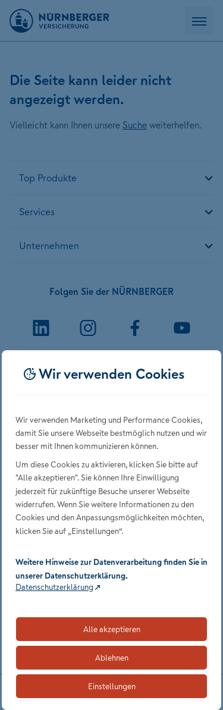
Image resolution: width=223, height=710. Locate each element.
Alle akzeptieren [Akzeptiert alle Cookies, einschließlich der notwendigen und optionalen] (111, 629)
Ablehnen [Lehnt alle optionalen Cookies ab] (111, 658)
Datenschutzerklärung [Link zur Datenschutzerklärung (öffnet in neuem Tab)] (54, 587)
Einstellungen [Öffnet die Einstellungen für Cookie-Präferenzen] (112, 686)
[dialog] (111, 530)
